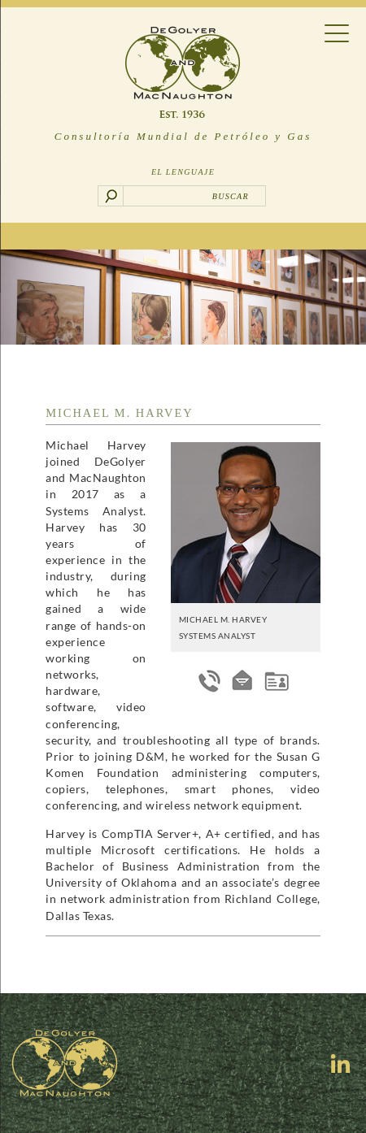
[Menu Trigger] (336, 32)
